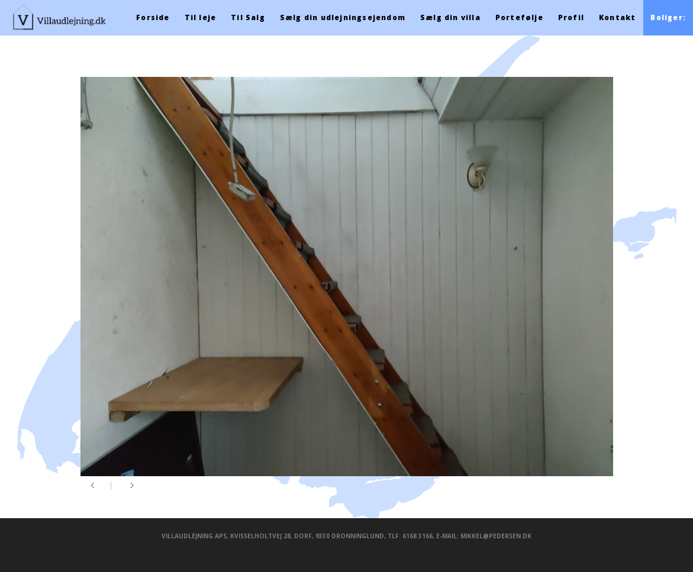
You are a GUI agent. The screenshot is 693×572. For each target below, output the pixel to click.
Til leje (201, 17)
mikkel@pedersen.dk (495, 536)
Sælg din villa (450, 17)
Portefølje (519, 17)
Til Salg (248, 17)
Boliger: (668, 17)
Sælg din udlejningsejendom (342, 17)
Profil (571, 17)
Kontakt (617, 17)
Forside (152, 17)
